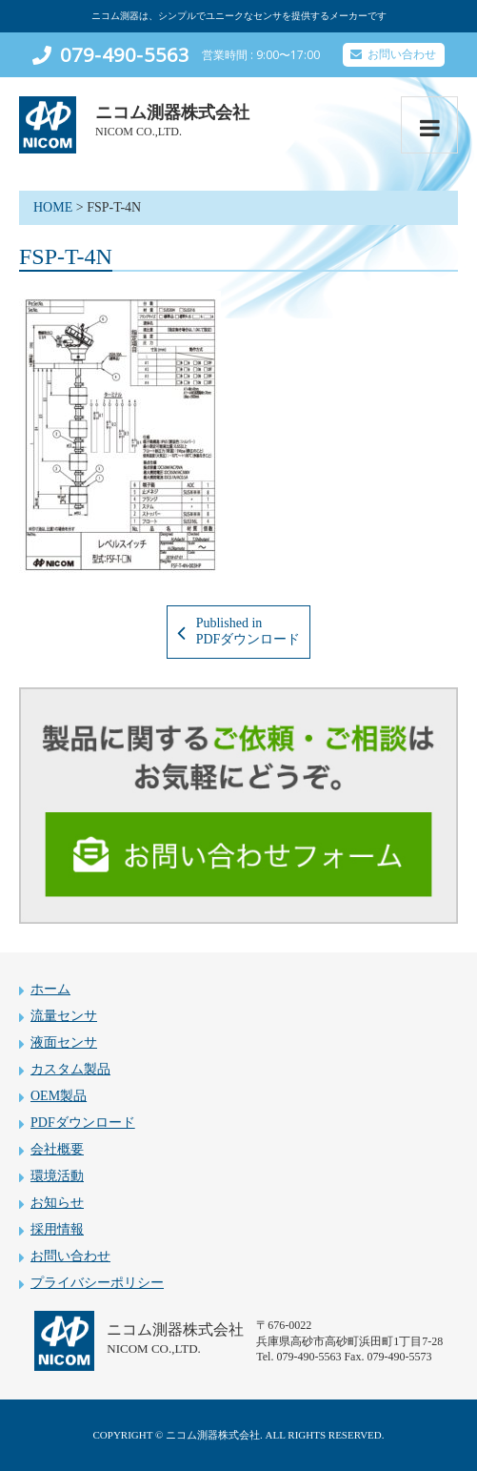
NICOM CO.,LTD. (138, 131)
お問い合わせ (402, 54)
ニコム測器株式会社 (172, 112)
